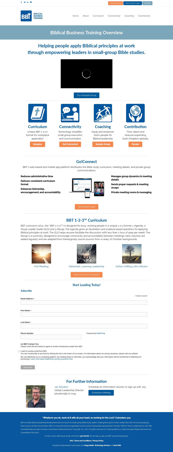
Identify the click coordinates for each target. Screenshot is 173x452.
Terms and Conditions (82, 441)
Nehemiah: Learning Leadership (86, 266)
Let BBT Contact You (30, 344)
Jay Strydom (61, 387)
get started (84, 436)
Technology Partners (102, 445)
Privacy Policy (98, 441)
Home (75, 16)
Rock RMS (117, 445)
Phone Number (27, 333)
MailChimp (101, 333)
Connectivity (114, 16)
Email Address (28, 299)
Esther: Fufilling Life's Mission (132, 266)
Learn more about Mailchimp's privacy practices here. (51, 359)
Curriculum (98, 16)
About (86, 16)
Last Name (26, 322)
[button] (86, 95)
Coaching (129, 16)
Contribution (144, 16)
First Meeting (41, 266)
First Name (26, 310)
